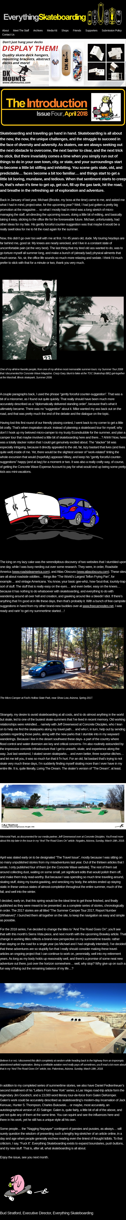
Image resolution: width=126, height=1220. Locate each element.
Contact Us (8, 34)
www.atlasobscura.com (92, 571)
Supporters (91, 30)
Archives (38, 30)
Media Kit (52, 30)
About (5, 30)
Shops (65, 30)
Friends (77, 30)
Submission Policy (111, 30)
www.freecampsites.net (98, 606)
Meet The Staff (21, 30)
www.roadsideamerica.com (31, 571)
